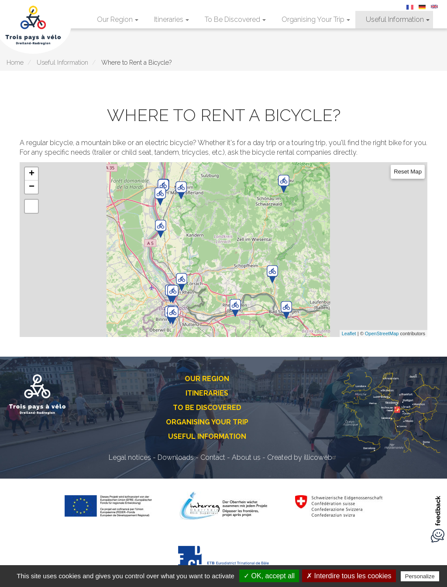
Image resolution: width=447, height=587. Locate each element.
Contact (212, 457)
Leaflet (349, 333)
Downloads (176, 457)
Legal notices (130, 457)
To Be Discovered (235, 19)
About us (246, 457)
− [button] (31, 187)
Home (15, 62)
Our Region (117, 19)
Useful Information (398, 19)
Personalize (420, 576)
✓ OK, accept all (269, 576)
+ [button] (31, 174)
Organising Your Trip (316, 19)
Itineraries (171, 19)
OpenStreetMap (382, 333)
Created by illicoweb (302, 457)
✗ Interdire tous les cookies (348, 576)
